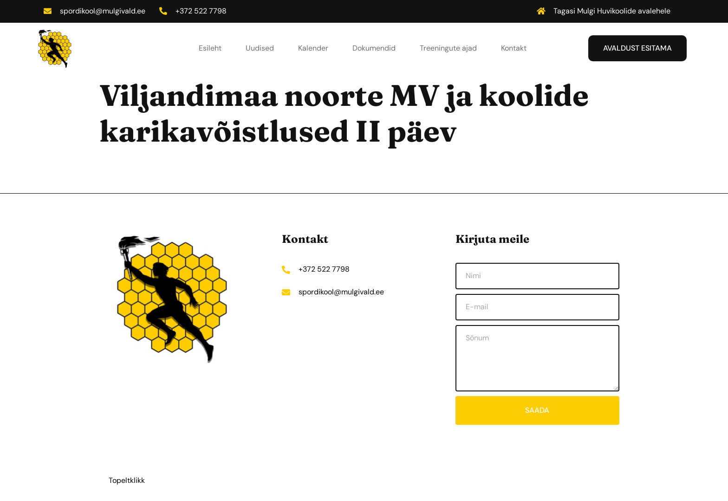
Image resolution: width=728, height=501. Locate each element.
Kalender (313, 48)
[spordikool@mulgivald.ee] (48, 11)
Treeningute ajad (448, 48)
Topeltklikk (127, 480)
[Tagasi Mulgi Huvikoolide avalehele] (541, 11)
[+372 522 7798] (164, 11)
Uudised (260, 48)
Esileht (210, 48)
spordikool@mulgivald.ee (103, 11)
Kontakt (513, 48)
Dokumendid (374, 48)
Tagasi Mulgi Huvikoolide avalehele (611, 11)
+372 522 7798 (202, 11)
